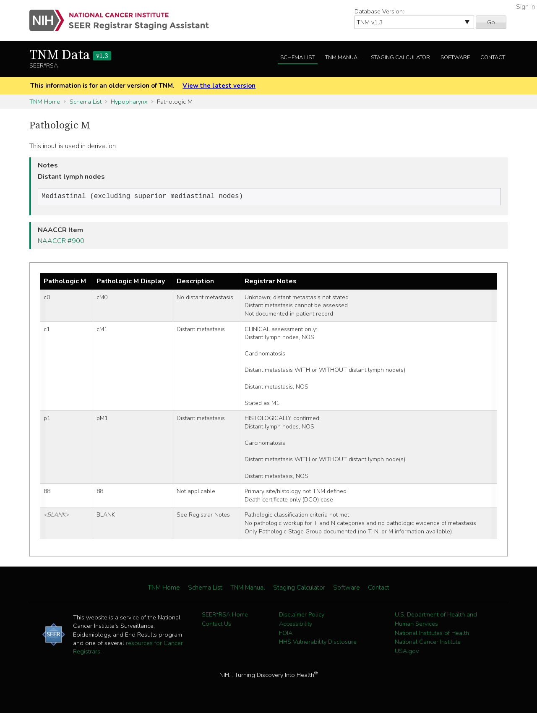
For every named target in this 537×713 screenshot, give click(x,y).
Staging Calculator (400, 57)
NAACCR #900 (61, 241)
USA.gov (407, 652)
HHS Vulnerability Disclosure (318, 642)
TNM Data (70, 55)
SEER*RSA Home (225, 615)
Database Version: (379, 11)
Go (491, 22)
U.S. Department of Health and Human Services (436, 620)
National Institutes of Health (432, 633)
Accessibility (295, 624)
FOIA (285, 633)
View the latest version (218, 85)
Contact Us (216, 624)
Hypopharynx (129, 101)
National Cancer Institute (428, 642)
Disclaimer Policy (301, 615)
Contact (492, 57)
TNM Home (44, 101)
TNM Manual (342, 57)
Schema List (297, 57)
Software (455, 57)
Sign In (525, 6)
